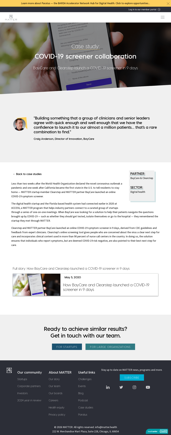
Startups (22, 379)
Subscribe (131, 377)
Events (82, 386)
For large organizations (110, 346)
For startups (67, 346)
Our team (54, 386)
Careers (53, 400)
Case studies (85, 407)
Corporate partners (29, 386)
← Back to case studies (27, 173)
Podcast (83, 400)
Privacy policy (57, 414)
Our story (54, 379)
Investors (22, 393)
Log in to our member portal (144, 9)
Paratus (82, 414)
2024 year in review (29, 400)
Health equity (56, 407)
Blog (80, 393)
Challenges (84, 379)
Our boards (55, 393)
